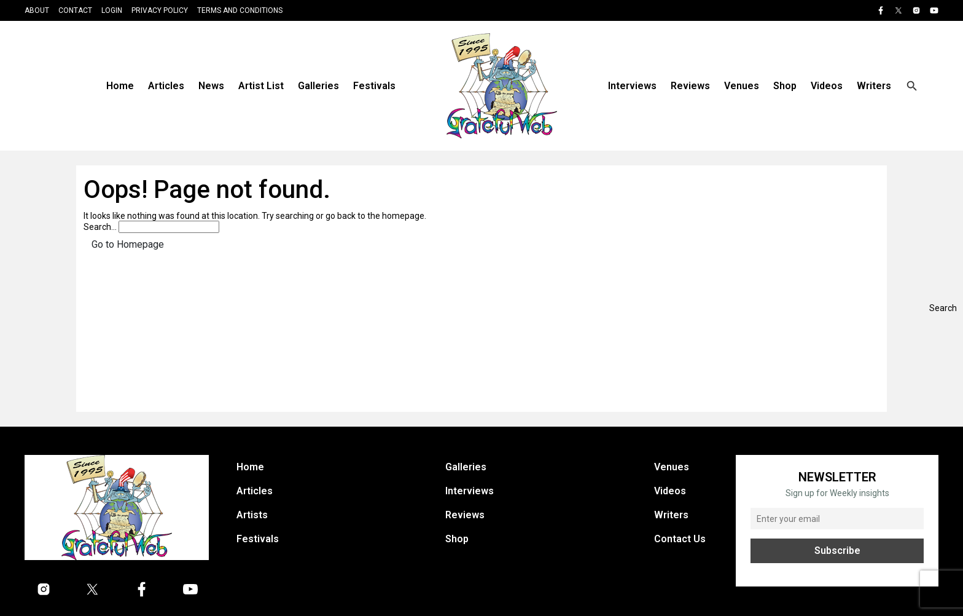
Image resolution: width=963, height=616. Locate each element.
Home (120, 86)
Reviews (690, 86)
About (37, 10)
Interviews (632, 86)
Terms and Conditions (240, 10)
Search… (100, 227)
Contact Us (680, 539)
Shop (785, 86)
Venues (741, 86)
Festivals (374, 86)
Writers (874, 86)
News (211, 86)
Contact (75, 10)
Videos (827, 86)
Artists (252, 515)
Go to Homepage (128, 244)
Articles (166, 86)
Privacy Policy (159, 10)
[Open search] (912, 86)
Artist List (261, 86)
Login (111, 10)
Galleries (318, 86)
